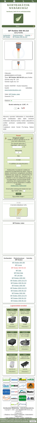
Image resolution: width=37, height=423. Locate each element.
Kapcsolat (18, 413)
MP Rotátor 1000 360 (18, 278)
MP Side (18, 270)
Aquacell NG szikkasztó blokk (25, 357)
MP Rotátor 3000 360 (18, 293)
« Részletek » (12, 326)
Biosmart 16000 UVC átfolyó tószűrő (12, 313)
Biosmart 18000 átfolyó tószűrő (24, 312)
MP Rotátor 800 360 (18, 262)
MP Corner (18, 265)
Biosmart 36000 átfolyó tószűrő (12, 335)
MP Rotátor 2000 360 (18, 285)
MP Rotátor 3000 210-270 (18, 295)
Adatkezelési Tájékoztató (18, 185)
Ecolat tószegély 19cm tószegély (25, 335)
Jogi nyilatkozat (10, 418)
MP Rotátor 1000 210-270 (18, 280)
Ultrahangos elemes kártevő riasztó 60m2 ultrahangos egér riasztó (12, 360)
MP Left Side (18, 275)
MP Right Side (18, 273)
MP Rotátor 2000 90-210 (18, 290)
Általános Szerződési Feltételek (14, 414)
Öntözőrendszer (19, 258)
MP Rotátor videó (14, 94)
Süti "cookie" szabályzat (23, 418)
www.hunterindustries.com (13, 90)
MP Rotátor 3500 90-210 (18, 301)
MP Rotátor (19, 260)
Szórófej (29, 258)
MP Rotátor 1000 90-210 (18, 283)
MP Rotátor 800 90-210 (20, 37)
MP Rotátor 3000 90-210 (18, 298)
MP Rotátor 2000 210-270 (18, 288)
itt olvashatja (24, 421)
